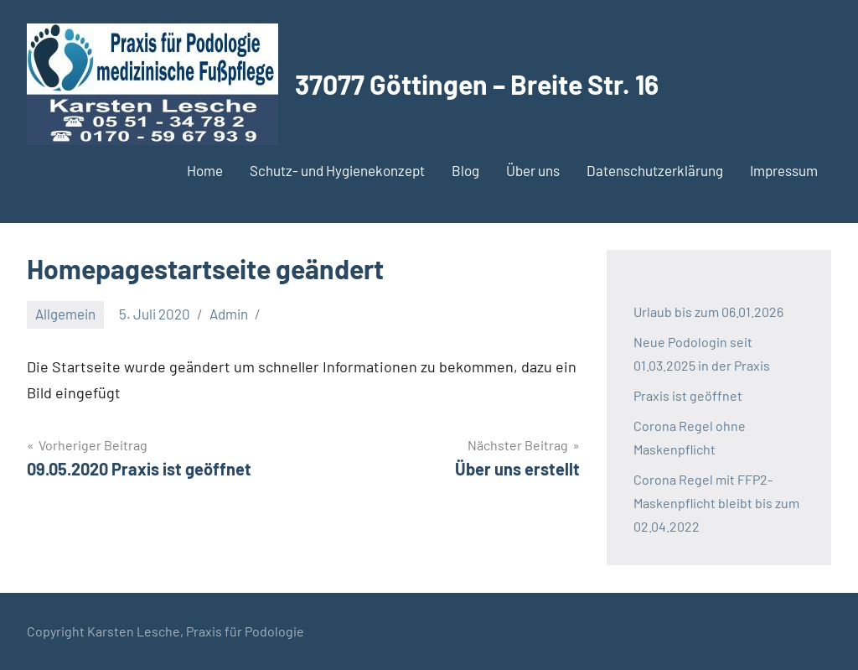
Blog (465, 170)
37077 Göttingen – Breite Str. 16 (477, 84)
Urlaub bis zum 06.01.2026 (708, 311)
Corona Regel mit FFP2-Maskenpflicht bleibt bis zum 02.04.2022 (716, 502)
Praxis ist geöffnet (687, 395)
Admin (228, 313)
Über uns (533, 170)
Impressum (784, 170)
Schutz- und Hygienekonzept (337, 170)
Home (205, 170)
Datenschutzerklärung (655, 170)
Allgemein (65, 313)
